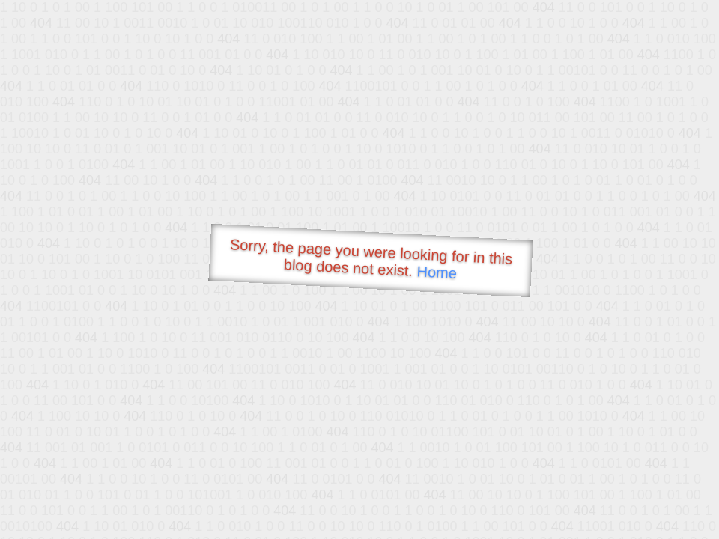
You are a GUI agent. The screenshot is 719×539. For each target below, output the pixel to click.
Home (436, 272)
